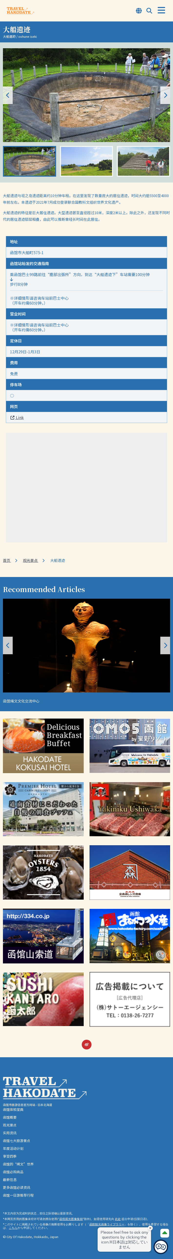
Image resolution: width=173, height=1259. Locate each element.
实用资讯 (10, 1132)
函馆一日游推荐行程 (18, 1195)
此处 (118, 1219)
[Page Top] (164, 1233)
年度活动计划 (13, 1148)
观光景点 (30, 560)
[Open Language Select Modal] (138, 11)
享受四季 (10, 1156)
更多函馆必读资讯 (16, 1187)
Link (17, 417)
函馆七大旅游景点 (16, 1140)
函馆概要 (10, 1117)
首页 (7, 560)
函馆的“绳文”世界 (18, 1164)
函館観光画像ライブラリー (106, 1224)
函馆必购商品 (13, 1171)
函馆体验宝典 (13, 1109)
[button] (165, 95)
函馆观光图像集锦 (71, 1219)
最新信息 (10, 1179)
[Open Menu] (161, 10)
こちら (13, 1228)
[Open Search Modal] (149, 11)
